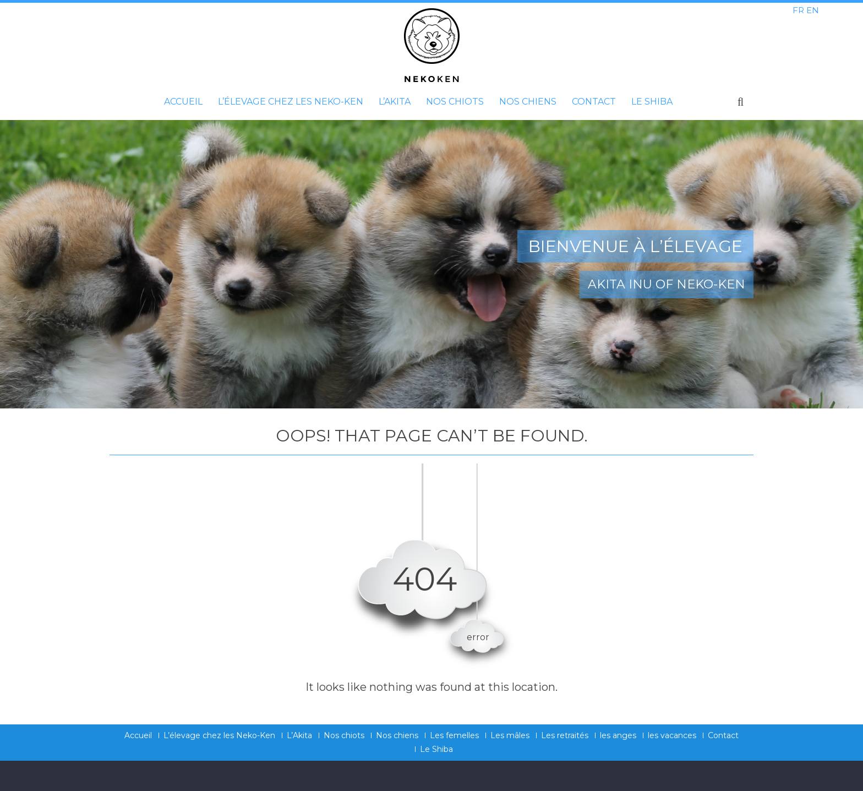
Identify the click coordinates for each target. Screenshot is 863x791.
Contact (594, 101)
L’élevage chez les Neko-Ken (290, 101)
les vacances (672, 735)
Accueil (183, 101)
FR (798, 10)
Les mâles (509, 735)
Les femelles (454, 735)
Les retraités (564, 735)
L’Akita (395, 101)
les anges (618, 735)
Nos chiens (527, 101)
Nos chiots (455, 101)
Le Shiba (652, 101)
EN (812, 10)
